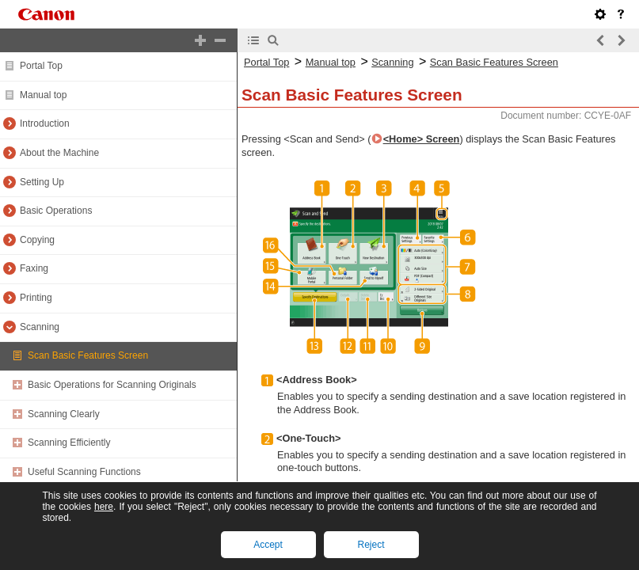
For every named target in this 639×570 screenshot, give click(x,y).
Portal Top (41, 65)
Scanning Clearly (64, 414)
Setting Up (42, 182)
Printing (36, 297)
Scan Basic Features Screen (88, 355)
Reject (370, 544)
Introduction (45, 123)
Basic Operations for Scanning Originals (112, 384)
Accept (268, 544)
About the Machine (59, 152)
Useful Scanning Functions (84, 471)
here (103, 506)
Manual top (43, 95)
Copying (37, 239)
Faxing (34, 268)
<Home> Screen (421, 139)
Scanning (39, 326)
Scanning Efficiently (69, 442)
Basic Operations (56, 210)
